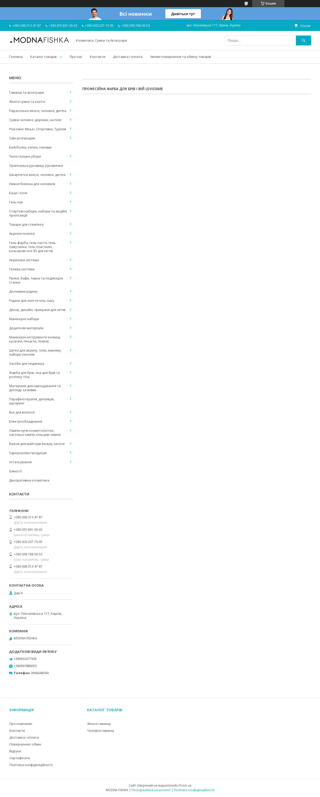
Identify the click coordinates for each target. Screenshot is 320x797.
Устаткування (20, 462)
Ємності (15, 471)
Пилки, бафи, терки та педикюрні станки (36, 280)
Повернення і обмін (25, 744)
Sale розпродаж (22, 138)
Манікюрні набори (24, 319)
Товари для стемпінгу (26, 224)
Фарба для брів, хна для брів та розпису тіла (34, 374)
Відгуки (15, 751)
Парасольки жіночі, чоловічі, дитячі (37, 110)
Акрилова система (24, 260)
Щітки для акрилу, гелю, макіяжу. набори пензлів (35, 352)
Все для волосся (22, 412)
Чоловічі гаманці (100, 730)
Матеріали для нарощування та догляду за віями (35, 388)
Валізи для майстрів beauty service (37, 443)
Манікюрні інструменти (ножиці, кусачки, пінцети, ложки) (35, 339)
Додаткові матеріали (26, 328)
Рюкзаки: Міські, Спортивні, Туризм (37, 129)
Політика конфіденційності (31, 764)
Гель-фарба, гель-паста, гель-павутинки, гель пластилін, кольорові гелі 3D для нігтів (33, 246)
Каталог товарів (43, 56)
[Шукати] (303, 40)
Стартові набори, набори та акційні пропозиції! (38, 213)
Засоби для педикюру (26, 363)
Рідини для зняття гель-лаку (31, 300)
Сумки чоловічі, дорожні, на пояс (35, 120)
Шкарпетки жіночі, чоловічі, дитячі (37, 174)
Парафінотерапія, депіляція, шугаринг (31, 401)
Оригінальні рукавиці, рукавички (36, 165)
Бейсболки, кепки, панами (30, 147)
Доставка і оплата (127, 56)
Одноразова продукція (28, 453)
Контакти (97, 56)
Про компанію (20, 723)
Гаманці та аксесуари (26, 92)
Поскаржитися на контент (151, 790)
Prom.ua (185, 785)
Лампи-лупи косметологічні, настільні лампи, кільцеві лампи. (35, 432)
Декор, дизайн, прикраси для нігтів (37, 309)
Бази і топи (18, 193)
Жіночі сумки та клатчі (27, 101)
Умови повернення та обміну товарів (180, 56)
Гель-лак (16, 202)
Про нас (76, 56)
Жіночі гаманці (99, 723)
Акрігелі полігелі (22, 233)
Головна (16, 56)
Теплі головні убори (25, 156)
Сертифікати (19, 758)
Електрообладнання (25, 421)
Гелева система (22, 269)
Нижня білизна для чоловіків (32, 183)
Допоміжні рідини (23, 291)
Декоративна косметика (29, 480)
